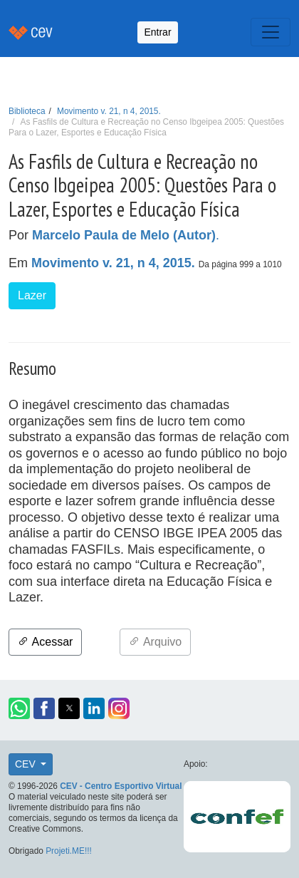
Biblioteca (27, 111)
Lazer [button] (32, 295)
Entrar (157, 32)
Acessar (45, 642)
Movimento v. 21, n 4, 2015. (109, 111)
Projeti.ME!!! (69, 851)
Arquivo (155, 642)
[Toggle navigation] (270, 32)
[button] (19, 708)
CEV (26, 764)
